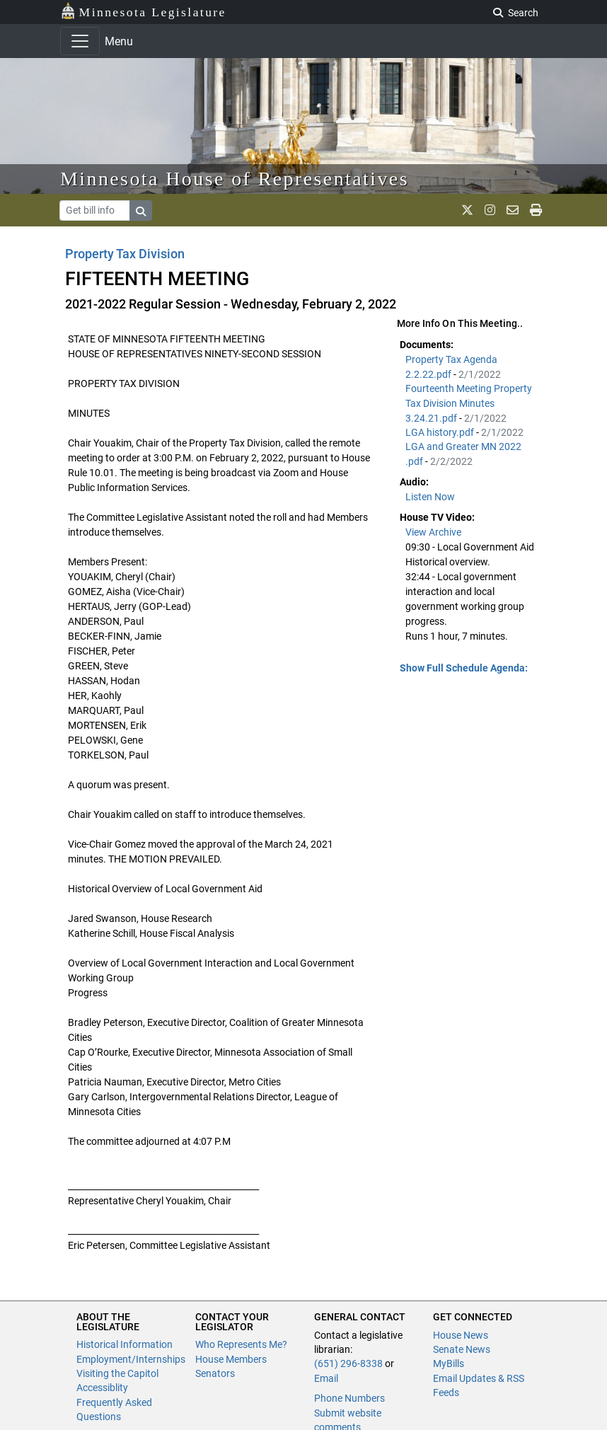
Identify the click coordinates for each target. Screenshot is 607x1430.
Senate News (461, 1349)
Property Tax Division (125, 253)
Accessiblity (102, 1387)
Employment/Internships (130, 1359)
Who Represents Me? (241, 1344)
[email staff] (512, 210)
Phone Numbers (349, 1398)
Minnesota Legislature (143, 11)
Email (326, 1378)
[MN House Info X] (467, 210)
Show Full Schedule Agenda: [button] (464, 668)
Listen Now (430, 496)
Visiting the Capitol (117, 1373)
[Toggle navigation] (80, 41)
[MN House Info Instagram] (490, 210)
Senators (215, 1373)
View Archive (433, 532)
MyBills (448, 1363)
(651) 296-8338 (348, 1363)
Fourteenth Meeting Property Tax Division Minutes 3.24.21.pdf (468, 403)
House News (460, 1335)
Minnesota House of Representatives (234, 179)
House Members (231, 1359)
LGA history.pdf (440, 432)
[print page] (536, 210)
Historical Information (124, 1344)
